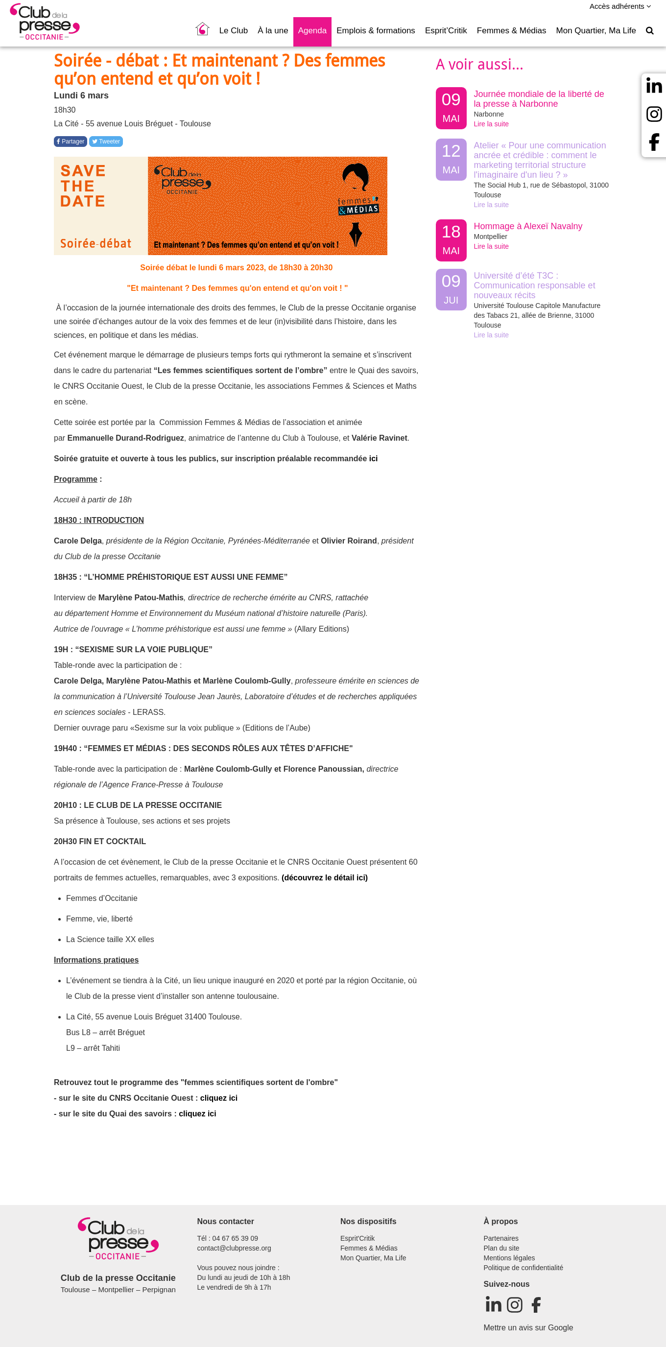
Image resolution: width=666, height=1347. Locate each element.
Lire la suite (491, 124)
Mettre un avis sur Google (528, 1327)
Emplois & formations (375, 30)
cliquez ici (219, 1098)
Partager (70, 141)
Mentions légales (509, 1258)
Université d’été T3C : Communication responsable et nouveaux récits (534, 285)
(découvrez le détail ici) (325, 878)
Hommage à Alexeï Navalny (528, 226)
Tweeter (106, 141)
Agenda (312, 30)
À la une (273, 30)
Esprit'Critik (357, 1238)
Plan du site (502, 1248)
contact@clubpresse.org (234, 1248)
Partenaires (501, 1238)
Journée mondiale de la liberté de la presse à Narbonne (539, 99)
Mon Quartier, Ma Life (596, 30)
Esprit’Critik (446, 30)
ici (373, 458)
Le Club (233, 30)
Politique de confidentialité (524, 1268)
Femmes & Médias (512, 30)
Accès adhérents (620, 6)
